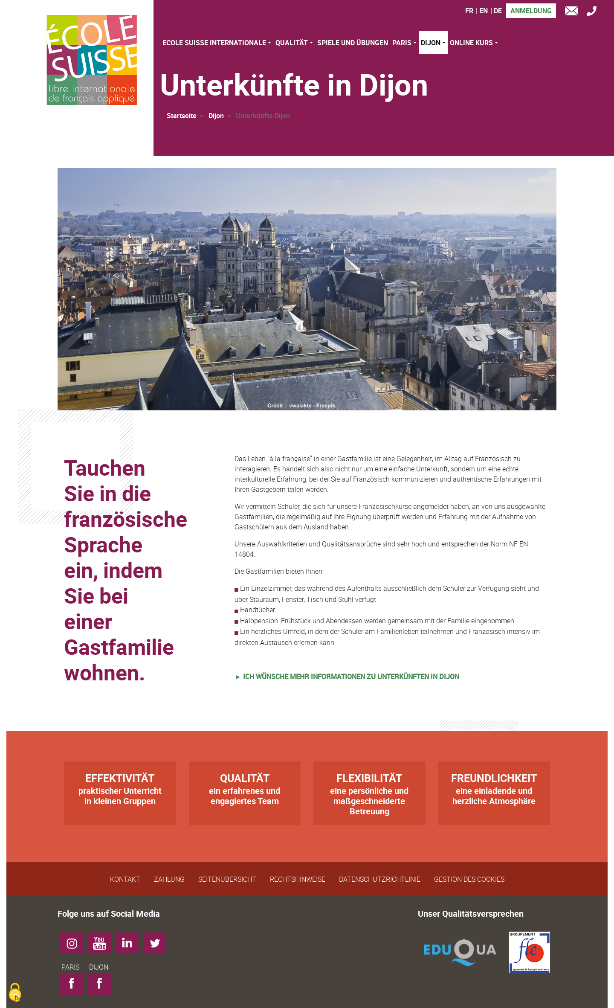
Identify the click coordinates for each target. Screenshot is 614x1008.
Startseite (182, 115)
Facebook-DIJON (102, 986)
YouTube (102, 940)
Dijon (430, 42)
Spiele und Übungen (352, 42)
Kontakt (125, 879)
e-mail (573, 12)
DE (498, 10)
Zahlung (169, 879)
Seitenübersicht (227, 879)
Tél (594, 12)
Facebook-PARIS (75, 986)
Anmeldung (531, 10)
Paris (401, 42)
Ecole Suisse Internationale (214, 42)
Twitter (158, 940)
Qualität (291, 42)
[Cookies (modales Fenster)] (15, 993)
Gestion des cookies (469, 879)
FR (469, 10)
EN (483, 10)
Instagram (75, 940)
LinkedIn (130, 940)
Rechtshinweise (297, 879)
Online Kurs (471, 42)
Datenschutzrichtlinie (379, 879)
